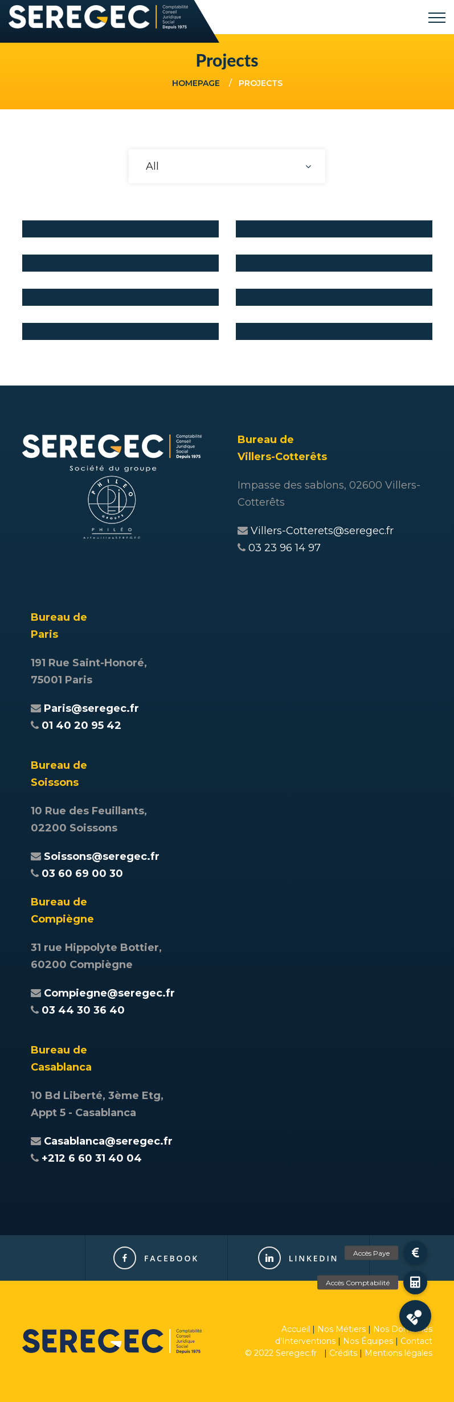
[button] (415, 1316)
